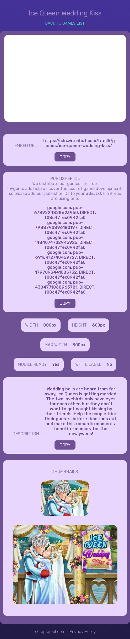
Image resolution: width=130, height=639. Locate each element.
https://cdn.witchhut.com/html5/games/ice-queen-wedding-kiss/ (79, 143)
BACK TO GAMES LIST (65, 23)
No (109, 364)
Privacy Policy (82, 631)
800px (49, 325)
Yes (55, 364)
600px (98, 325)
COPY (65, 156)
